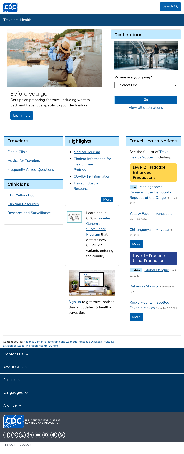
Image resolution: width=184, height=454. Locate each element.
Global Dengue (156, 270)
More (107, 199)
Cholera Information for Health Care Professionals (92, 164)
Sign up (75, 301)
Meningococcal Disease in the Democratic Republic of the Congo (151, 192)
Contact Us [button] (16, 354)
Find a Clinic (17, 151)
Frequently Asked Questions (31, 169)
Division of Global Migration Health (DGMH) (30, 346)
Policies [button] (12, 379)
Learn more (21, 115)
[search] (170, 6)
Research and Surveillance (29, 212)
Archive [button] (12, 405)
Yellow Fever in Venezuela (151, 213)
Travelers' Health (17, 19)
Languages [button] (16, 392)
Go (146, 99)
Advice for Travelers (24, 160)
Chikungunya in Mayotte (149, 229)
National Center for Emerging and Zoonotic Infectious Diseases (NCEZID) (68, 342)
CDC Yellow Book (22, 195)
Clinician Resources (23, 204)
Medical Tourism (87, 152)
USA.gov (25, 445)
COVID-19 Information (92, 176)
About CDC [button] (16, 366)
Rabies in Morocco (144, 286)
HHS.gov (9, 445)
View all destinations (146, 107)
